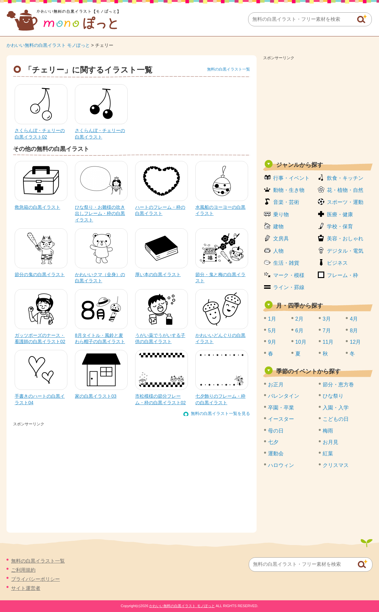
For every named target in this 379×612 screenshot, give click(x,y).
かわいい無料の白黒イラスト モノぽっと (48, 45)
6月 (299, 330)
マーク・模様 (288, 275)
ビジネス (337, 263)
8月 (354, 330)
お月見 (330, 442)
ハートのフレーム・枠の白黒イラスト (160, 210)
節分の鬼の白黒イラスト (40, 274)
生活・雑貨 (286, 263)
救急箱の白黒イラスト (37, 207)
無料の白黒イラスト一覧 (228, 69)
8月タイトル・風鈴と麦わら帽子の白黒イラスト (100, 338)
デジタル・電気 (345, 251)
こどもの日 (336, 419)
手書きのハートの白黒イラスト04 (40, 399)
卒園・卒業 (281, 407)
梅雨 (328, 430)
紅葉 (328, 453)
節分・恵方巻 (338, 384)
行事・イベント (291, 178)
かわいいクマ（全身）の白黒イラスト (100, 278)
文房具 (281, 238)
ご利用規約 (23, 570)
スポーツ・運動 (345, 202)
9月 (272, 342)
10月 (300, 342)
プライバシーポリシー (35, 579)
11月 (328, 342)
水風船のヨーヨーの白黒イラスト (220, 210)
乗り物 (281, 214)
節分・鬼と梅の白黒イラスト (220, 278)
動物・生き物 (288, 190)
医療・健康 (340, 214)
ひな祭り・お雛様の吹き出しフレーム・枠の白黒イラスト (100, 213)
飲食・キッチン (345, 178)
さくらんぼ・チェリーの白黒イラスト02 (40, 134)
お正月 (276, 384)
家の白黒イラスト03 (96, 396)
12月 (355, 342)
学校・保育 (340, 226)
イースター (281, 419)
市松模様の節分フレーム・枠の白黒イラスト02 (160, 399)
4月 (354, 319)
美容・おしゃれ (345, 238)
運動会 (276, 453)
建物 (278, 226)
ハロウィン (281, 465)
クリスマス (336, 465)
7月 (327, 330)
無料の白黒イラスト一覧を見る (220, 413)
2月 (299, 319)
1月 (272, 319)
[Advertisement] (317, 107)
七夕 (273, 442)
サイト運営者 (25, 588)
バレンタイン (283, 396)
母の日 (276, 430)
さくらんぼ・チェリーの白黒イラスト (100, 134)
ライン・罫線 (288, 287)
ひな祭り (333, 396)
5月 (272, 330)
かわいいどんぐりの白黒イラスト (220, 338)
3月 (327, 319)
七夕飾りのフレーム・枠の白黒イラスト (220, 399)
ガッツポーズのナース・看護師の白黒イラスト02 (40, 338)
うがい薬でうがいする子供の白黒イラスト (160, 338)
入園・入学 (336, 407)
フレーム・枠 (342, 275)
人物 (278, 251)
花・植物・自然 (345, 190)
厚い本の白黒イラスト (158, 274)
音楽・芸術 (286, 202)
